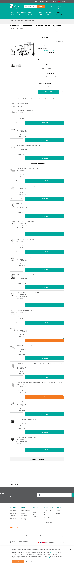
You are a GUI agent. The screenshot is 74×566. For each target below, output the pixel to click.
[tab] (16, 99)
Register (58, 8)
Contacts (35, 1)
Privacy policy (48, 520)
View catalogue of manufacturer (56, 33)
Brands (35, 512)
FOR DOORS (18, 20)
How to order (25, 510)
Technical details (36, 99)
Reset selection (59, 41)
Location (13, 515)
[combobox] (30, 6)
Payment (24, 515)
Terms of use (48, 515)
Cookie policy (48, 522)
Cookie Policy (53, 552)
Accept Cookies (18, 561)
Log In (53, 8)
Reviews (48, 99)
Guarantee (47, 517)
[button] (18, 65)
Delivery (23, 513)
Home (12, 20)
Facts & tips (57, 99)
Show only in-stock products (20, 103)
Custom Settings (31, 561)
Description (16, 99)
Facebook (58, 510)
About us (53, 1)
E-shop (25, 99)
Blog (34, 519)
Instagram (58, 513)
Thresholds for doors (29, 20)
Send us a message (44, 1)
